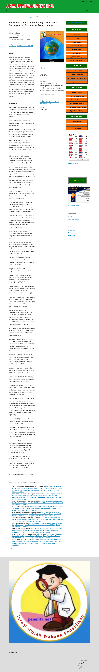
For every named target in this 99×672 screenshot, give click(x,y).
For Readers (71, 230)
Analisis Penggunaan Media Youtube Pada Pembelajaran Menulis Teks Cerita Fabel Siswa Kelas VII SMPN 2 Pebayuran (36, 540)
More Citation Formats (47, 94)
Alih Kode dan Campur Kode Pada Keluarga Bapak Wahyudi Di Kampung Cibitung (36, 518)
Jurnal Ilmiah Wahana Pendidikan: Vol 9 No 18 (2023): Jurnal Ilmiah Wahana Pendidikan (35, 531)
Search (89, 11)
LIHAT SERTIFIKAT (74, 205)
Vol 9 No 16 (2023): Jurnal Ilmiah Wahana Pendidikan (35, 17)
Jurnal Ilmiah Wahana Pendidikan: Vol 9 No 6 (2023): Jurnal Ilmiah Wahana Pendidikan (36, 515)
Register (84, 1)
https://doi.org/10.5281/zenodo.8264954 (21, 46)
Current (8, 11)
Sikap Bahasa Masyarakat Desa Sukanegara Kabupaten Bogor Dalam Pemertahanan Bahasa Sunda (35, 513)
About (36, 11)
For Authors (71, 233)
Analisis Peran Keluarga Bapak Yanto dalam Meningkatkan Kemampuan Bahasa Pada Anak (37, 529)
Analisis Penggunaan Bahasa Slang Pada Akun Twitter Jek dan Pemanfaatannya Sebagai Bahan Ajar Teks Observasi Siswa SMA (37, 495)
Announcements (26, 11)
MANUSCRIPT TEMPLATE (76, 23)
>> (14, 548)
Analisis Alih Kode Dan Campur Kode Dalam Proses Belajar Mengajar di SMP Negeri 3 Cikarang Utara (37, 535)
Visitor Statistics (73, 163)
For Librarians (72, 235)
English (70, 216)
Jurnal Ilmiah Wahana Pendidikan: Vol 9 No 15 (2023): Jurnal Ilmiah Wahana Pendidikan (37, 520)
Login (90, 1)
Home (10, 17)
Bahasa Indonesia (73, 219)
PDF (44, 68)
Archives (15, 11)
